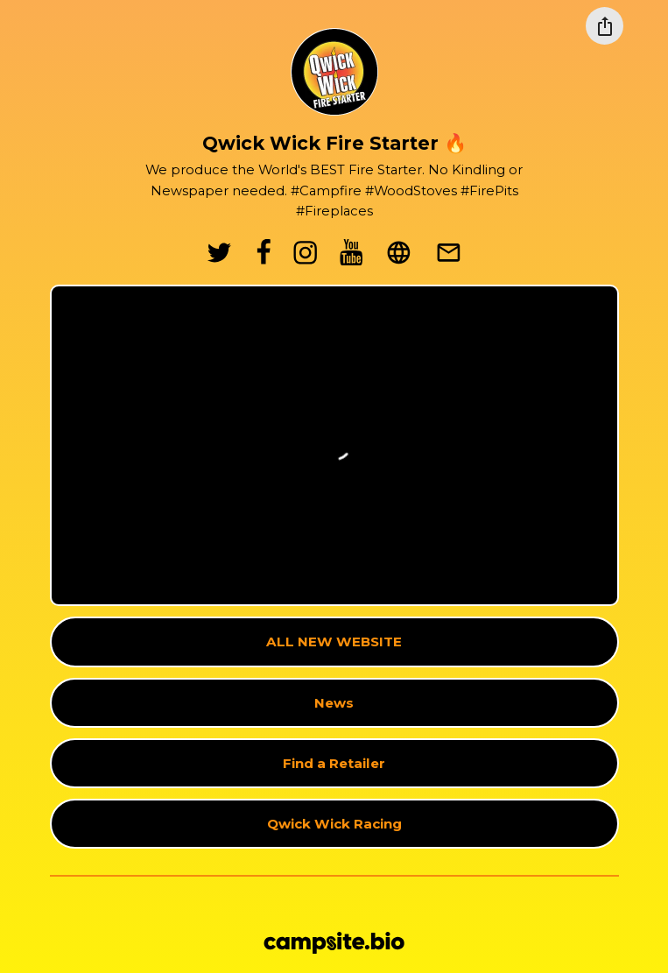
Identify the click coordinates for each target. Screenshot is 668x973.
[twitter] (219, 252)
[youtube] (351, 252)
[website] (399, 252)
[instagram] (306, 252)
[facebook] (264, 252)
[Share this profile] (604, 26)
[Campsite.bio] (334, 942)
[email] (448, 252)
